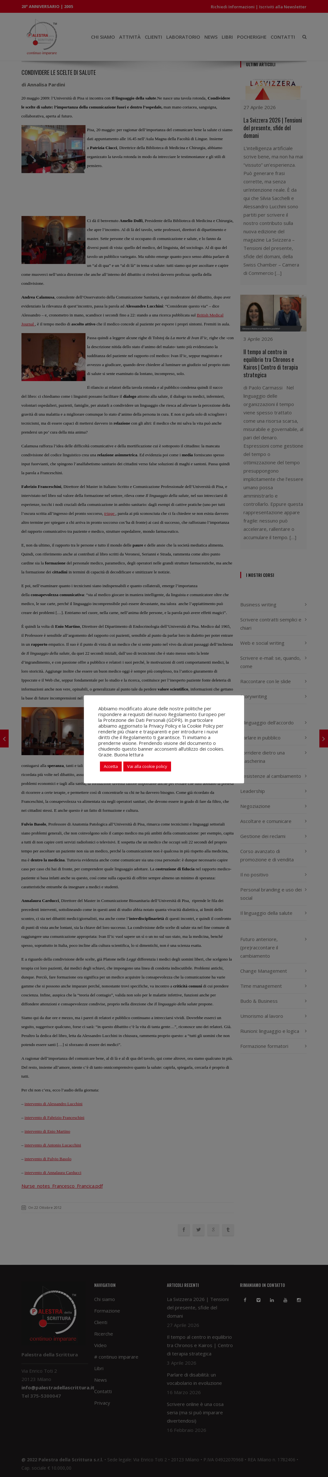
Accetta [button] (111, 766)
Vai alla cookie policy (147, 766)
